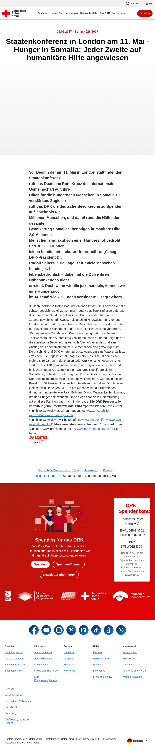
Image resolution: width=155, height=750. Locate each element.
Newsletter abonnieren (59, 574)
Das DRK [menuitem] (105, 13)
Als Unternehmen (14, 658)
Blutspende (99, 670)
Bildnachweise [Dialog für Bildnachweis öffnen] (108, 739)
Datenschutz (36, 739)
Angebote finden (43, 658)
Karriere (97, 652)
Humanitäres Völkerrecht (18, 701)
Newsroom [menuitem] (118, 13)
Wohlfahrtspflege (14, 695)
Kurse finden (41, 664)
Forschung (10, 713)
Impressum (21, 739)
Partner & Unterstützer (135, 670)
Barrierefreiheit (91, 739)
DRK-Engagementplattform (45, 678)
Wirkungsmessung (133, 676)
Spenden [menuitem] (43, 13)
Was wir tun (129, 658)
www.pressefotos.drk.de (93, 428)
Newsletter (69, 670)
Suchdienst (11, 707)
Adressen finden (43, 652)
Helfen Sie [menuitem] (56, 13)
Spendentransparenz (16, 664)
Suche (132, 3)
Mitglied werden (101, 658)
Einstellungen (52, 739)
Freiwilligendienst (102, 676)
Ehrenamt (98, 664)
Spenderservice (13, 670)
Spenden (145, 13)
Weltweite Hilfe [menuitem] (88, 13)
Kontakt (9, 739)
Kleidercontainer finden (46, 670)
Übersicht (69, 652)
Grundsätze (129, 664)
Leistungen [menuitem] (71, 13)
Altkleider (69, 658)
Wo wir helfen (130, 652)
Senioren (68, 664)
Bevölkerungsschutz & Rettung (17, 721)
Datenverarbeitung (71, 739)
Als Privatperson (14, 652)
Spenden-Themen (68, 564)
